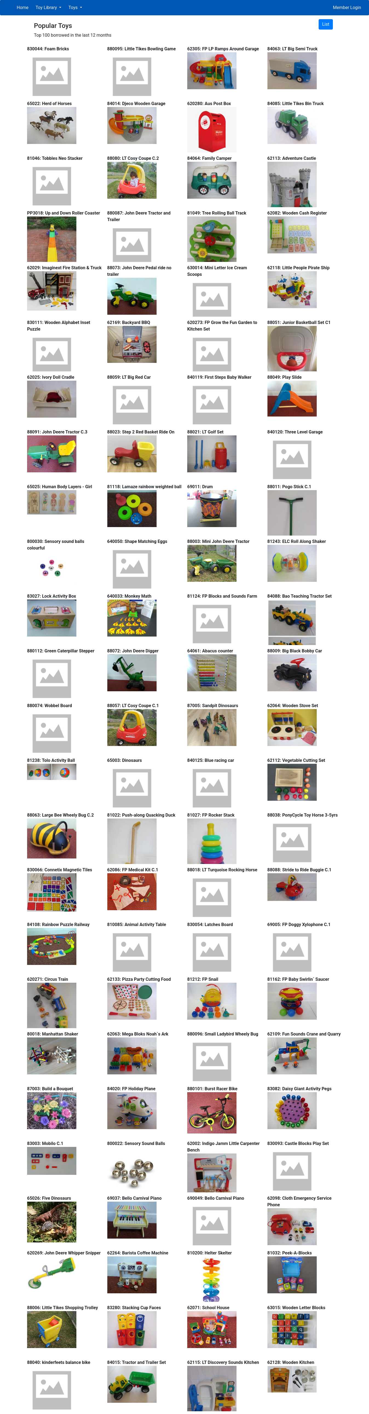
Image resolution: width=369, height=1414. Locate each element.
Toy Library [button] (47, 7)
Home (22, 7)
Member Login (347, 7)
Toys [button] (73, 7)
